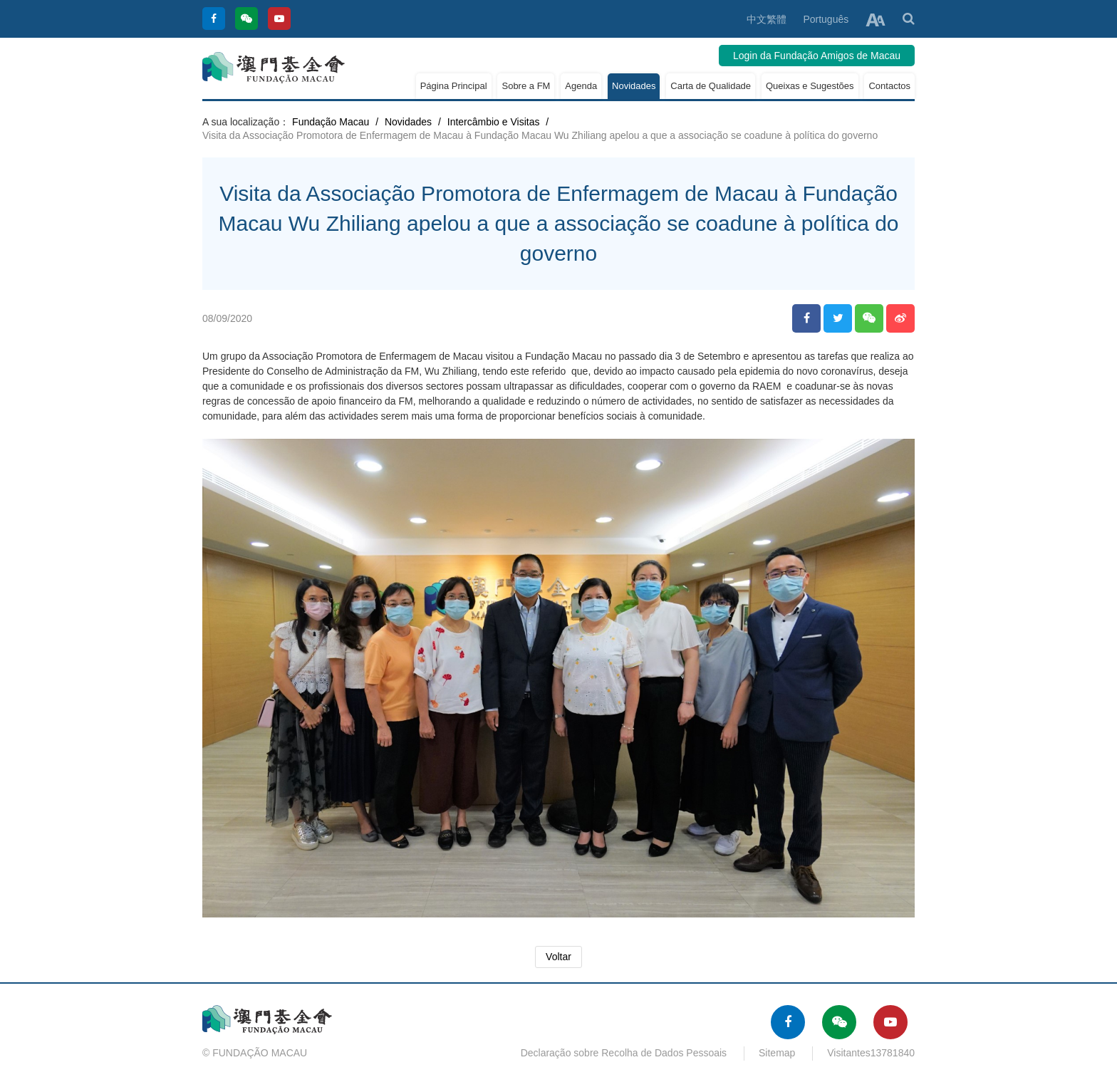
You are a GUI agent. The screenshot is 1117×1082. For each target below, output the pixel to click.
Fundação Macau (330, 122)
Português (825, 19)
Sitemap (777, 1052)
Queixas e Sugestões (810, 85)
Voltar (558, 956)
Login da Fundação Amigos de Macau (816, 55)
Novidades (633, 85)
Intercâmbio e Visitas (493, 122)
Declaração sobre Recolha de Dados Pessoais (624, 1052)
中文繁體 (766, 19)
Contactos (889, 85)
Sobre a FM (526, 85)
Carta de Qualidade (710, 85)
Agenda (581, 85)
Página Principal (453, 85)
